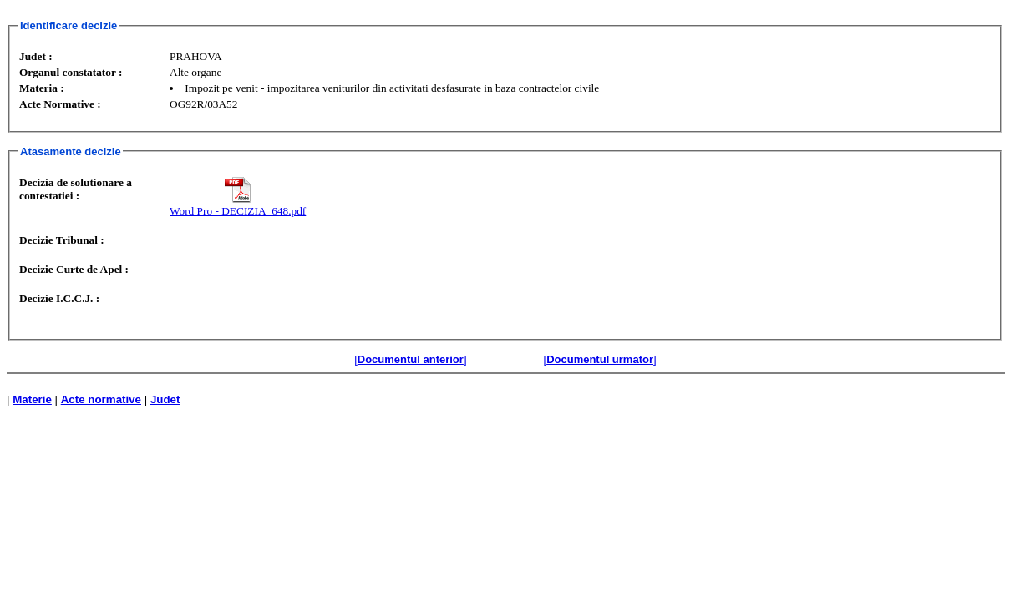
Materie (32, 399)
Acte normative (101, 399)
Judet (165, 399)
